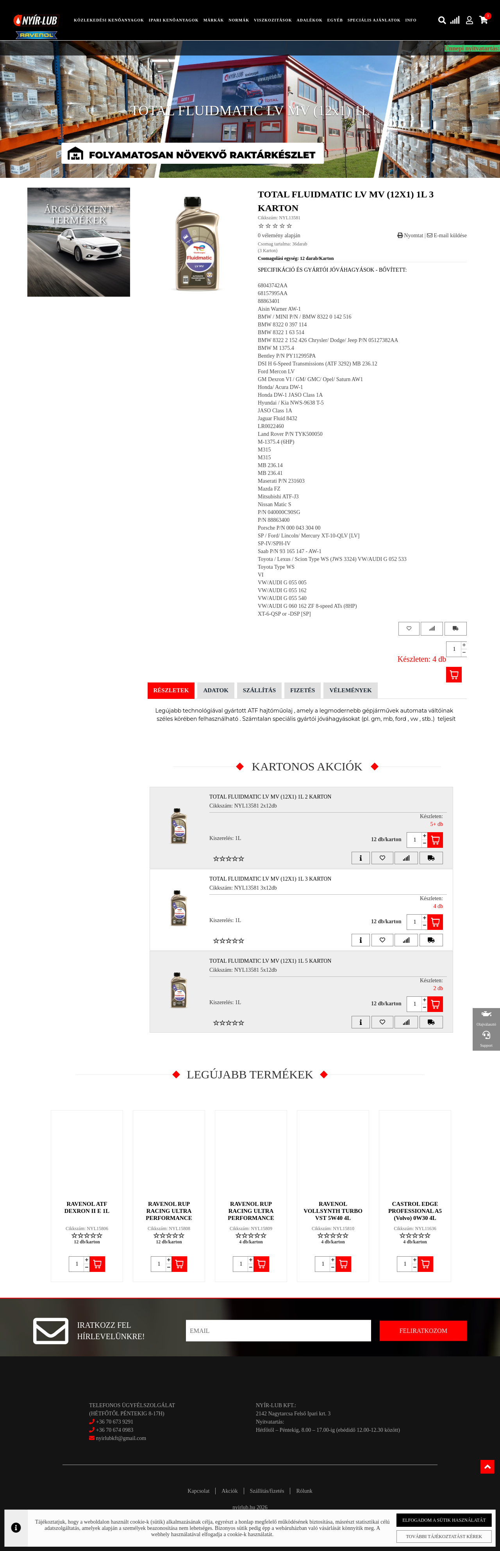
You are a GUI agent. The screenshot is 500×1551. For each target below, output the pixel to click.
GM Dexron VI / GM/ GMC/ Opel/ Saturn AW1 (310, 379)
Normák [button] (239, 20)
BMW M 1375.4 (276, 348)
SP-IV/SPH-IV (274, 543)
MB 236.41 (270, 473)
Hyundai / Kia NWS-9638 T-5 (291, 403)
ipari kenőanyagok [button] (174, 20)
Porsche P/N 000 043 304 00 (289, 528)
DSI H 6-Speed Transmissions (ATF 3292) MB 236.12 (317, 364)
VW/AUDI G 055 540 (282, 598)
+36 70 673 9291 (114, 1422)
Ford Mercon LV (276, 371)
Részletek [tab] (171, 690)
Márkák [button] (214, 20)
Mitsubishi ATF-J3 (278, 497)
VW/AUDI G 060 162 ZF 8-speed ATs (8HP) (307, 606)
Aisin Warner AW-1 (279, 309)
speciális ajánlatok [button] (374, 20)
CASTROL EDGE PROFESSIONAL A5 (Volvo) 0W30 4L (415, 1211)
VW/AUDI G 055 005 (282, 583)
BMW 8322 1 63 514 (281, 332)
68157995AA (273, 293)
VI (261, 575)
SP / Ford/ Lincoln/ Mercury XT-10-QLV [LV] (309, 536)
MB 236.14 (270, 465)
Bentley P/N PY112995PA (287, 356)
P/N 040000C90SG (279, 512)
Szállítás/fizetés (267, 1491)
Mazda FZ (269, 489)
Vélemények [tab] (350, 690)
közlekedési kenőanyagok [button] (109, 20)
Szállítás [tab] (259, 690)
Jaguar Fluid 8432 (277, 418)
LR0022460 (271, 426)
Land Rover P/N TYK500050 (290, 434)
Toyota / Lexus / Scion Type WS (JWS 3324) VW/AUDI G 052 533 (332, 559)
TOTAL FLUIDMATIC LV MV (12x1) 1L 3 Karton (270, 879)
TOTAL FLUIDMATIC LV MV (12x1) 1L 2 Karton (270, 797)
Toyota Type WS (276, 567)
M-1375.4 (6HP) (276, 442)
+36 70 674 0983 (114, 1430)
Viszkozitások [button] (273, 20)
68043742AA (273, 285)
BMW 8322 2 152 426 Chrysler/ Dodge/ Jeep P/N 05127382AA (328, 340)
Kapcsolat (198, 1491)
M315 (264, 450)
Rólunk (304, 1491)
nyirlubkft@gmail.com (117, 1438)
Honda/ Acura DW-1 (280, 387)
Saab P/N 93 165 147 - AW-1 (289, 551)
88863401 (269, 301)
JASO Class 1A (275, 411)
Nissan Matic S (274, 504)
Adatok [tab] (215, 690)
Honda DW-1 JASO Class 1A (290, 395)
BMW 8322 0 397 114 (282, 325)
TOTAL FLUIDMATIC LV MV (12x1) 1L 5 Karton (270, 961)
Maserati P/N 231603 (281, 481)
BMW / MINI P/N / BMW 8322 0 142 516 (304, 317)
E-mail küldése (447, 235)
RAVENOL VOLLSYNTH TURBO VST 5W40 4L (333, 1211)
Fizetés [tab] (302, 690)
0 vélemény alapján (279, 235)
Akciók (229, 1491)
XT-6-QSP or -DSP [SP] (284, 614)
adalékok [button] (309, 20)
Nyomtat (410, 235)
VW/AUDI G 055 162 (282, 590)
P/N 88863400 (273, 520)
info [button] (410, 20)
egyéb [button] (335, 20)
